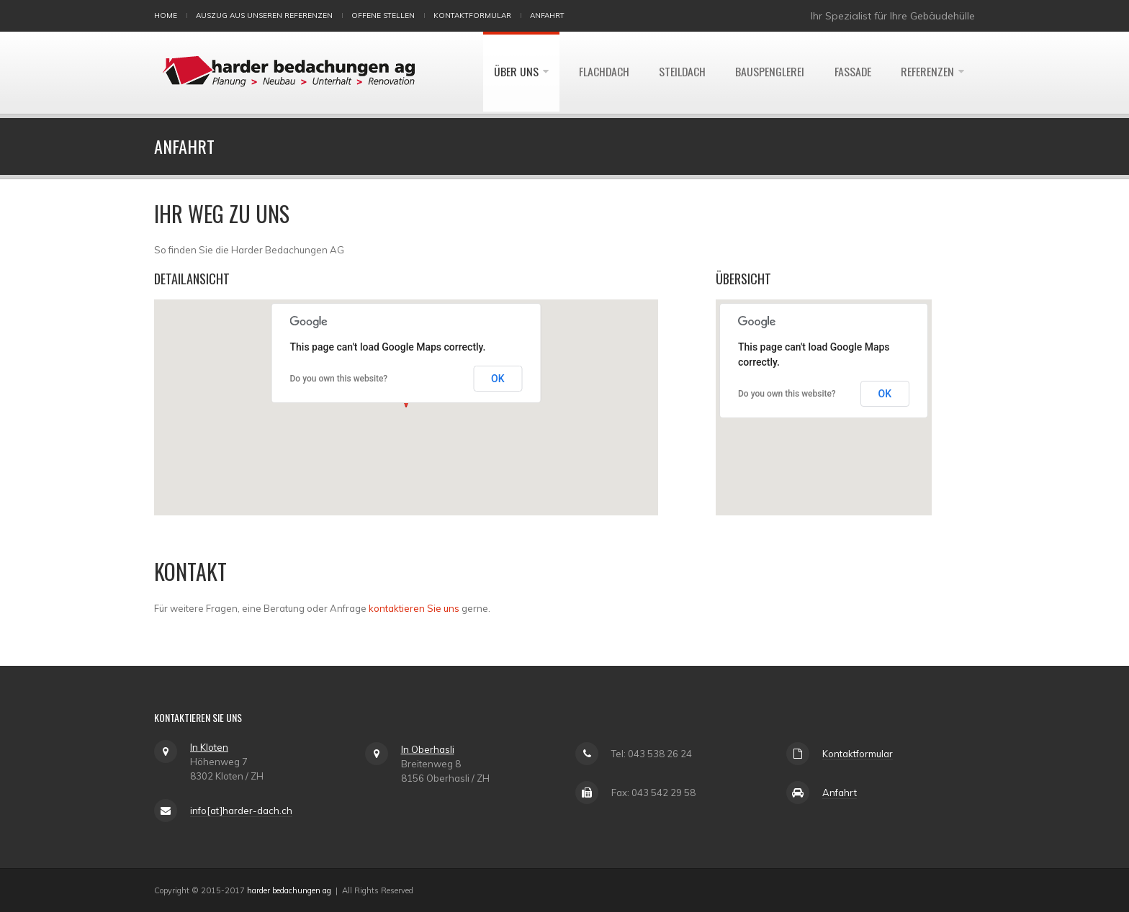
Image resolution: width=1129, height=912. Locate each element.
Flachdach (600, 72)
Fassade (852, 72)
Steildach (679, 72)
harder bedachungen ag (289, 890)
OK (498, 378)
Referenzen (927, 72)
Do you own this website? (339, 379)
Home (165, 15)
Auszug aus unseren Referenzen (264, 15)
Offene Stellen (383, 15)
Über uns (512, 72)
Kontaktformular (472, 15)
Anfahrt (547, 15)
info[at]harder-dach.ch (241, 810)
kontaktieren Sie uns (414, 608)
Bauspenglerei (768, 72)
